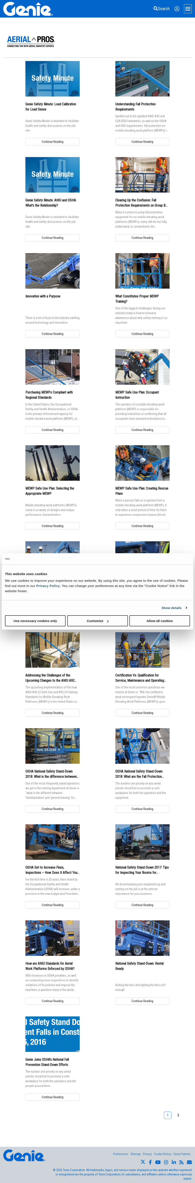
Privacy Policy (48, 586)
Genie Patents (182, 1154)
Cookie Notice (162, 1154)
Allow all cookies (160, 621)
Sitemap (136, 1154)
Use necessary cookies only (35, 621)
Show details (172, 607)
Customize (98, 621)
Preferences (120, 1154)
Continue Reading (52, 141)
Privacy (147, 1154)
